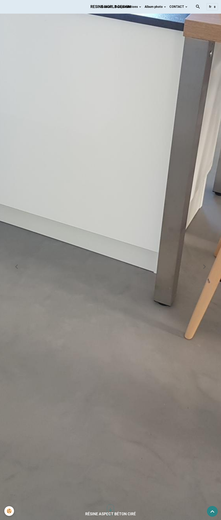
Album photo (154, 6)
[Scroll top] (212, 511)
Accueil (106, 6)
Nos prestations (127, 6)
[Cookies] (9, 511)
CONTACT (177, 6)
